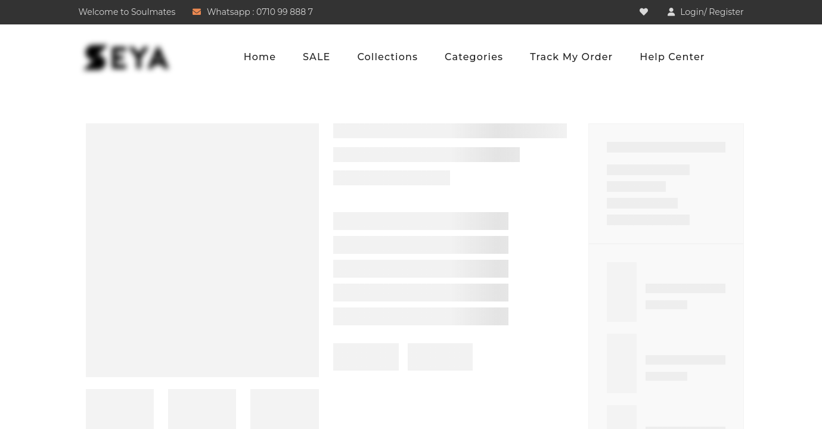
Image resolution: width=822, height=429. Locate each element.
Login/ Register (711, 12)
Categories (474, 57)
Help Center (672, 57)
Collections (387, 57)
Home (260, 57)
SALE (316, 57)
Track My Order (571, 57)
